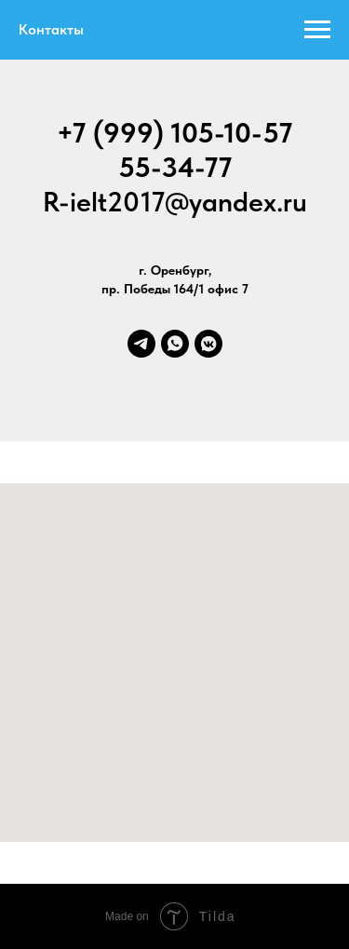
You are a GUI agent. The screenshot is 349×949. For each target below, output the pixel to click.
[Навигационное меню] (317, 29)
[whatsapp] (175, 344)
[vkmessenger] (208, 344)
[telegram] (141, 344)
